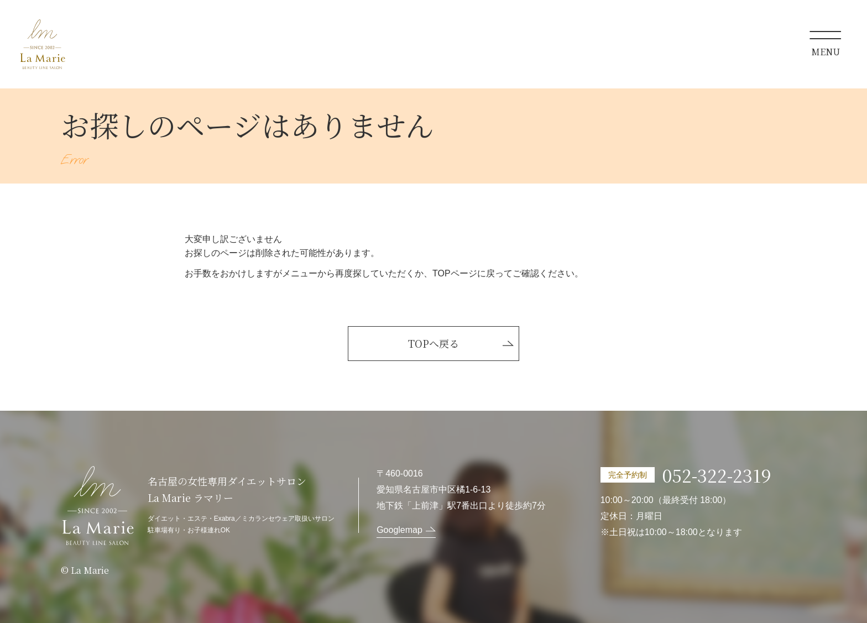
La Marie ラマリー (42, 44)
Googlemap (399, 530)
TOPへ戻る (433, 343)
